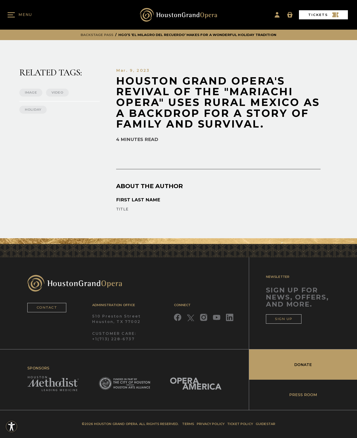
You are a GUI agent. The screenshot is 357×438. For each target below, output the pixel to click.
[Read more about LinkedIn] (229, 317)
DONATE (303, 364)
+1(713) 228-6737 (113, 339)
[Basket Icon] (290, 15)
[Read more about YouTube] (216, 317)
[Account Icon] (277, 15)
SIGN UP (283, 319)
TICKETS (323, 14)
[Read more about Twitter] (190, 317)
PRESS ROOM (303, 394)
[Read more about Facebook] (177, 317)
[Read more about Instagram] (203, 317)
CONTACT (47, 307)
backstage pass (97, 35)
